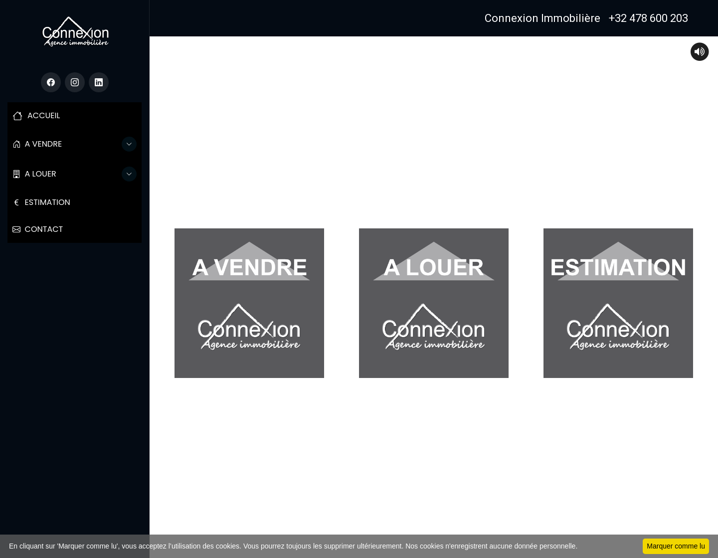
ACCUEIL (36, 115)
